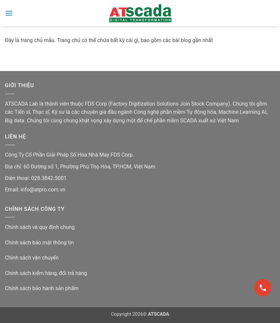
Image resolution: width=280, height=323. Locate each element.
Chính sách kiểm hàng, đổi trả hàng (46, 273)
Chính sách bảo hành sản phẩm (41, 288)
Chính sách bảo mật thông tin (39, 242)
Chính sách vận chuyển (32, 258)
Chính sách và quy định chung (40, 227)
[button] (9, 13)
